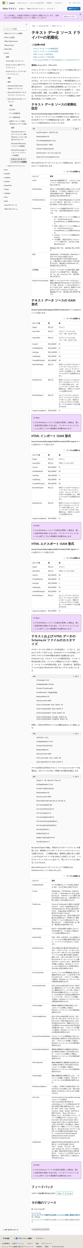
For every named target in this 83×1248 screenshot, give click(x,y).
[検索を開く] (70, 3)
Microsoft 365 (43, 26)
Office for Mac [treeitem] (9, 45)
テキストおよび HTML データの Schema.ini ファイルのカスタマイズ (56, 60)
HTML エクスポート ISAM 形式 (43, 57)
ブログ (29, 1243)
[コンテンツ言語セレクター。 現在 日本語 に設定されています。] (6, 1238)
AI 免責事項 (6, 1243)
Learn (34, 26)
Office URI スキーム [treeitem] (11, 209)
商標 (46, 1247)
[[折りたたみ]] (26, 24)
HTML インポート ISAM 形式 (43, 54)
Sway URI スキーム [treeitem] (10, 205)
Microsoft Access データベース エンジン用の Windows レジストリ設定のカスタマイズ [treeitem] (19, 136)
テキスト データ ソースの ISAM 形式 (45, 51)
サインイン (76, 3)
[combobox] (15, 29)
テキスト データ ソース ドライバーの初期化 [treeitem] (19, 160)
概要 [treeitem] (7, 57)
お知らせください (70, 16)
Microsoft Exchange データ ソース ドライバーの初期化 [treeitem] (18, 152)
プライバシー (45, 1243)
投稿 (37, 1243)
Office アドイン (57, 26)
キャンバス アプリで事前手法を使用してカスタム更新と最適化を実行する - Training (55, 1216)
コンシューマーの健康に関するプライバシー (17, 1247)
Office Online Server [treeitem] (11, 41)
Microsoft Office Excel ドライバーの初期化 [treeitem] (18, 144)
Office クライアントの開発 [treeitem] (13, 33)
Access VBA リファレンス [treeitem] (14, 61)
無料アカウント (74, 9)
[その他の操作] (79, 26)
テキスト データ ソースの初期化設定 (45, 49)
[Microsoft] (4, 3)
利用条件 (39, 1247)
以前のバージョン (18, 1243)
